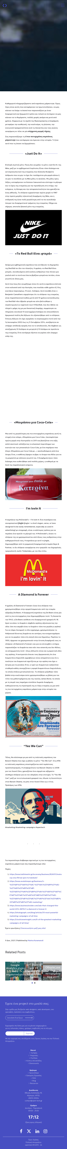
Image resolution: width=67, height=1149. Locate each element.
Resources (34, 1083)
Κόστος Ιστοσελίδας (34, 1061)
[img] (21, 1131)
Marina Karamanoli (35, 940)
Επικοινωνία (34, 1063)
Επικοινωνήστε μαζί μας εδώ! (33, 928)
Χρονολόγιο (34, 1073)
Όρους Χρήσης (41, 1038)
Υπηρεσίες (34, 1055)
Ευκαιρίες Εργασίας (34, 1075)
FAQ (34, 1078)
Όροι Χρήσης (33, 1140)
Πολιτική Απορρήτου (33, 1142)
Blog (34, 1081)
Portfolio (34, 1058)
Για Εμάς (34, 1053)
